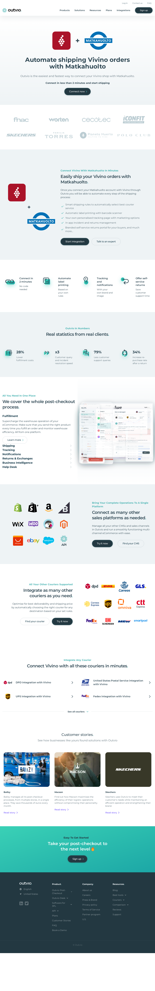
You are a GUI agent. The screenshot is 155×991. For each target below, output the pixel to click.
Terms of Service (91, 948)
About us (87, 928)
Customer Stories (61, 959)
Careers (86, 933)
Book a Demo (59, 968)
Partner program (91, 953)
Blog (115, 928)
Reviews (117, 948)
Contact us (137, 3)
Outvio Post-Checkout (62, 930)
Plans (109, 10)
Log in (125, 3)
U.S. (84, 957)
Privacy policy (89, 943)
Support (117, 953)
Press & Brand (89, 938)
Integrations (123, 10)
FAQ (149, 3)
